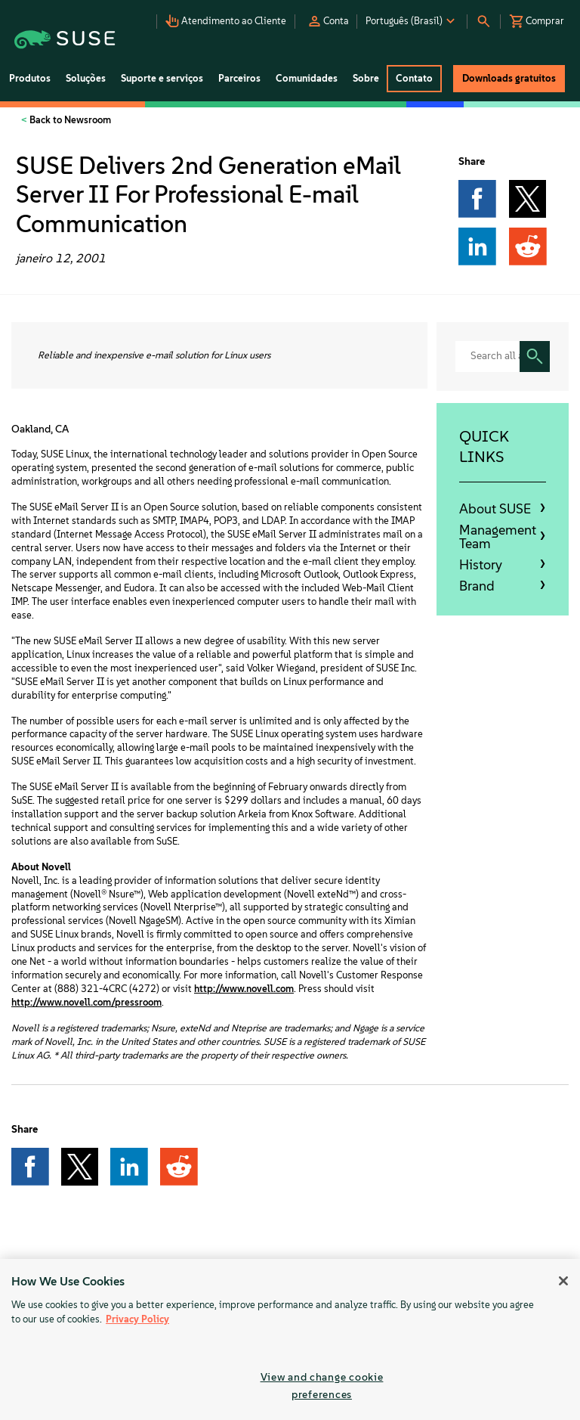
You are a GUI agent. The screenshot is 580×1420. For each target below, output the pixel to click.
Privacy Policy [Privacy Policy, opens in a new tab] (137, 1319)
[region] (290, 1339)
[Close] (563, 1281)
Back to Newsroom (69, 120)
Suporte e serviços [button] (162, 78)
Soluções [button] (86, 78)
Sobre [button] (366, 78)
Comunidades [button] (307, 78)
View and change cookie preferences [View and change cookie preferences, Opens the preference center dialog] (322, 1385)
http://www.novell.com (244, 988)
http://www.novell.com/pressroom (86, 1002)
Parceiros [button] (239, 78)
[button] (228, 17)
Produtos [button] (30, 78)
